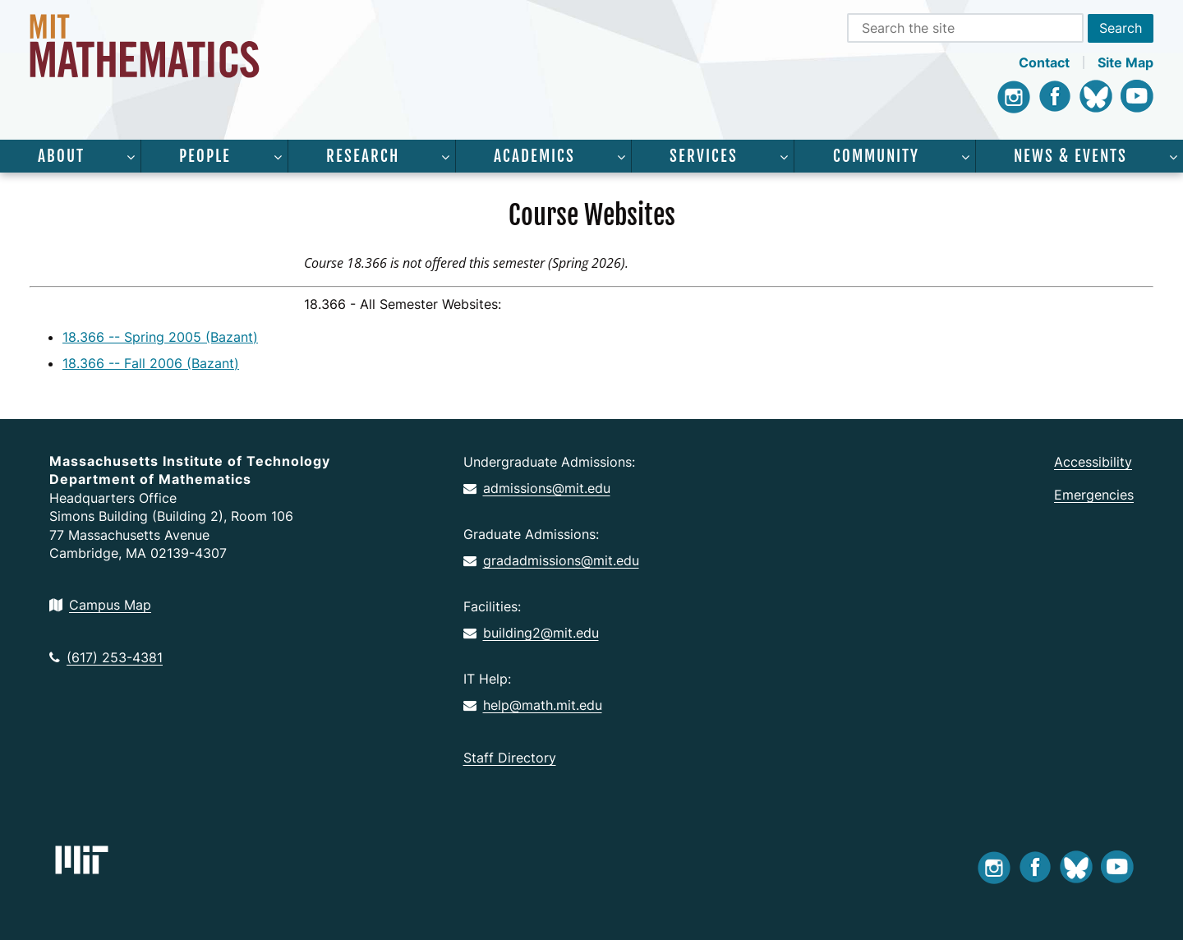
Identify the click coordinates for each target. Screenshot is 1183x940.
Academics (534, 156)
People (205, 156)
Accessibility (1093, 462)
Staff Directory (509, 757)
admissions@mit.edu (536, 488)
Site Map (1125, 62)
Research (362, 156)
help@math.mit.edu (532, 705)
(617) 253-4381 (106, 657)
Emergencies (1094, 494)
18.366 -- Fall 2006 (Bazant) (150, 363)
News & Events (1070, 156)
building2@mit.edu (531, 632)
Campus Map (100, 605)
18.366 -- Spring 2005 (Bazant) (160, 337)
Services (704, 156)
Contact (1044, 62)
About (61, 156)
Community (876, 156)
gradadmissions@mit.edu (551, 560)
